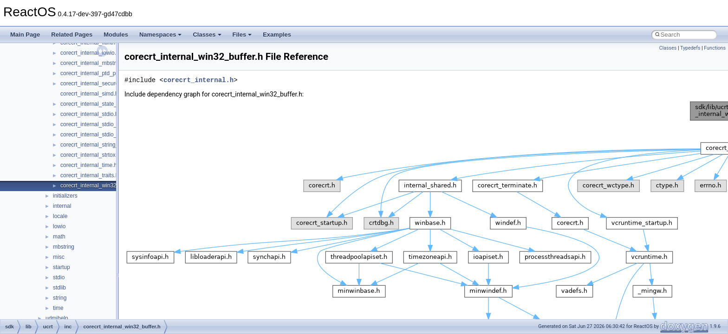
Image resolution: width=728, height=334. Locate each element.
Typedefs (690, 48)
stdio (59, 277)
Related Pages (71, 34)
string (59, 298)
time (58, 308)
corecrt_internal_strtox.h (90, 155)
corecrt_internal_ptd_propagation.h (103, 73)
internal (62, 206)
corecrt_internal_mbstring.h (94, 63)
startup (61, 267)
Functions (715, 48)
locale (60, 216)
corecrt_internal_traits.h (89, 175)
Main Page (25, 34)
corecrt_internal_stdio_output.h (98, 134)
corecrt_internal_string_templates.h (103, 144)
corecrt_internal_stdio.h (89, 114)
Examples (277, 34)
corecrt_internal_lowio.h (89, 53)
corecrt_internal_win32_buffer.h (99, 185)
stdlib (59, 287)
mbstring (63, 247)
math (59, 236)
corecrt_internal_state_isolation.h (101, 104)
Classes (207, 34)
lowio (59, 226)
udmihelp (57, 318)
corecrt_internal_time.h (88, 165)
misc (59, 257)
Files (242, 34)
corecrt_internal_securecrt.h (95, 83)
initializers (65, 196)
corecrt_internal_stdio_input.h (96, 124)
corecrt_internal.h (198, 80)
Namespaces (160, 34)
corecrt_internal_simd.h (89, 93)
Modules (116, 34)
